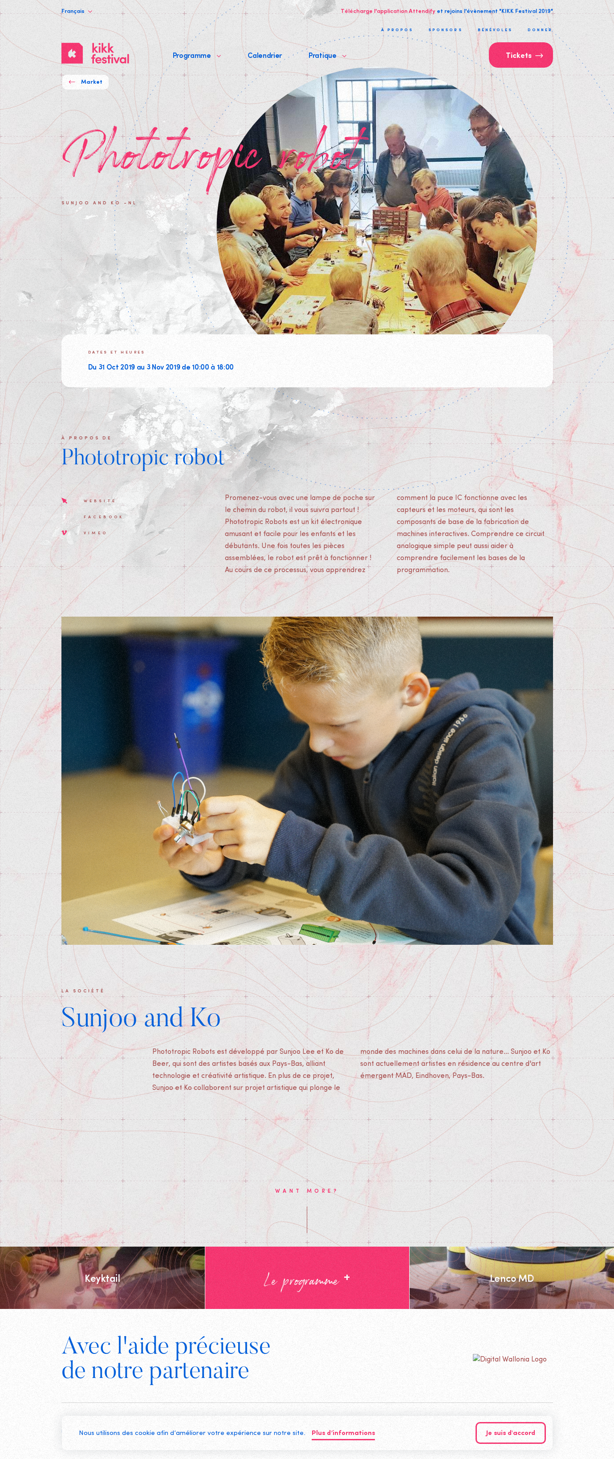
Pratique (327, 55)
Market (85, 82)
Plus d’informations (343, 1433)
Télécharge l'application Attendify (388, 11)
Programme (197, 55)
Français (76, 11)
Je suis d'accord (510, 1433)
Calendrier (265, 55)
